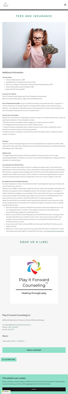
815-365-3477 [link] (9, 329)
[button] (65, 5)
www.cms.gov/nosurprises (55, 231)
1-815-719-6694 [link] (12, 327)
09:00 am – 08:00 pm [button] (17, 341)
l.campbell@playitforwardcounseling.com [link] (16, 325)
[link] (5, 5)
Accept (34, 389)
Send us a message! (34, 350)
